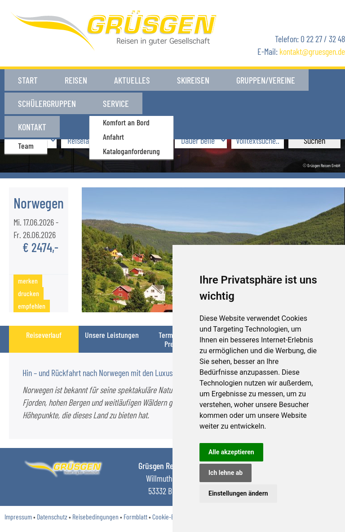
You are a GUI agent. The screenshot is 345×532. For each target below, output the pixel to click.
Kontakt (170, 101)
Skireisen (193, 80)
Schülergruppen (47, 101)
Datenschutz (52, 516)
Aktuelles (132, 80)
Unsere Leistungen (112, 335)
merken (28, 280)
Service (116, 101)
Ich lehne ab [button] (225, 472)
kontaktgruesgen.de (312, 51)
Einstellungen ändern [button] (238, 493)
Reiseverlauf (44, 335)
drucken (28, 293)
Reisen (76, 80)
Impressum (18, 516)
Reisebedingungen (95, 516)
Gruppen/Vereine (265, 80)
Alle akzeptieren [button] (231, 452)
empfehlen (31, 305)
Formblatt (135, 516)
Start (28, 80)
